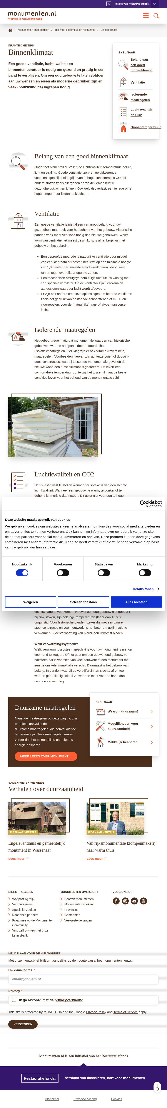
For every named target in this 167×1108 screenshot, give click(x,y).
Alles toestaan (136, 602)
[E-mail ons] (134, 900)
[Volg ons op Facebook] (116, 900)
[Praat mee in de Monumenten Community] (143, 900)
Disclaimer (52, 1099)
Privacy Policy (96, 1011)
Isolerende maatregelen (134, 97)
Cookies (116, 1099)
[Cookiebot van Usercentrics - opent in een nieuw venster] (143, 503)
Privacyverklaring (85, 1099)
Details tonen (143, 589)
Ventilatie (132, 82)
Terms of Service (126, 1011)
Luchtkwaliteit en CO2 (135, 112)
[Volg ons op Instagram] (125, 900)
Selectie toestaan (83, 602)
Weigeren (30, 602)
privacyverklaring (69, 999)
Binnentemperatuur (136, 127)
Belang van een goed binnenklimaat (135, 65)
